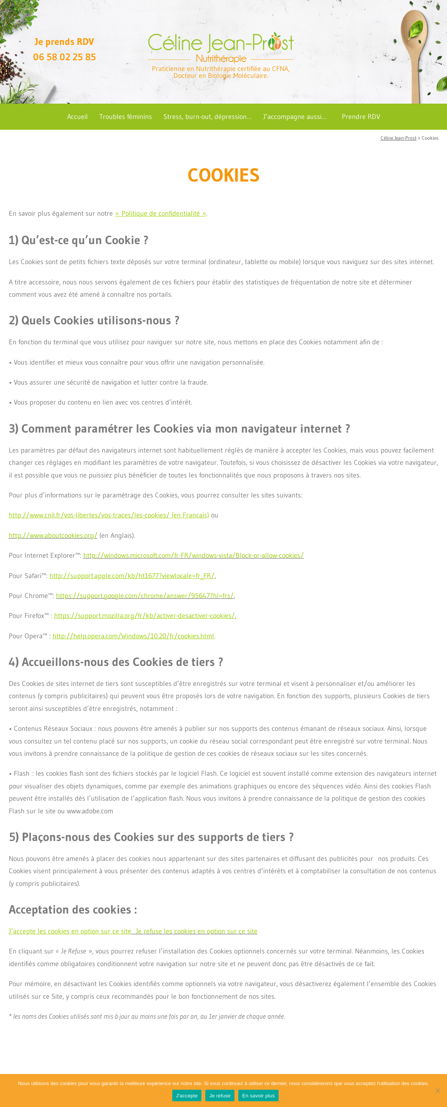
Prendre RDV (361, 116)
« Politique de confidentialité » (160, 213)
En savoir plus (258, 1096)
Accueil (77, 116)
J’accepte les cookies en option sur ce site (70, 931)
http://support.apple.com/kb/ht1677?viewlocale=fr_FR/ (131, 576)
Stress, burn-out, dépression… (207, 116)
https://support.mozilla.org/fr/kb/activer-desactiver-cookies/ (144, 615)
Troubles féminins (125, 116)
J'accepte (187, 1096)
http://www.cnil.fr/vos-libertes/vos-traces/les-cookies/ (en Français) (109, 515)
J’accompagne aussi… (295, 116)
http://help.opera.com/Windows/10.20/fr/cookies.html (133, 636)
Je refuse (220, 1096)
